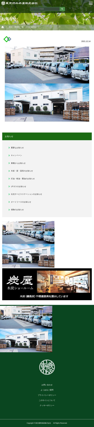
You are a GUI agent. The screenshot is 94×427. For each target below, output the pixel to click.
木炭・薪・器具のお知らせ (22, 171)
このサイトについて (47, 400)
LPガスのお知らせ (18, 186)
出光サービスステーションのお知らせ (26, 194)
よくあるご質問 (47, 390)
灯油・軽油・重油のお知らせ (23, 179)
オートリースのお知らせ (21, 202)
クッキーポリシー (47, 405)
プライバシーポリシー (47, 395)
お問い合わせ (47, 385)
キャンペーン (16, 155)
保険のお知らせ (17, 210)
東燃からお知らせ (18, 163)
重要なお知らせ (17, 148)
